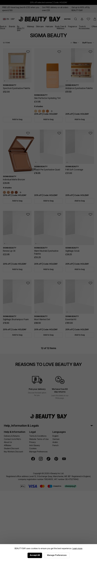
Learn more (77, 548)
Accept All (35, 555)
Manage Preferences (57, 555)
